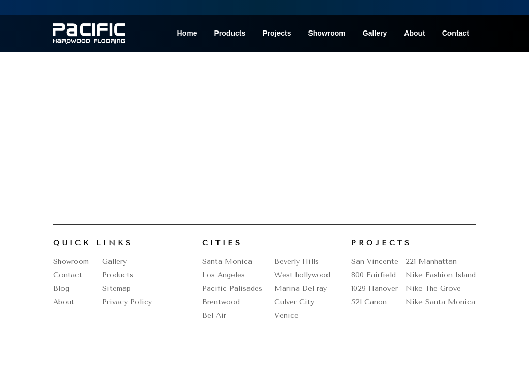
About (414, 33)
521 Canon (369, 302)
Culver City (294, 302)
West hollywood (302, 275)
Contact (455, 33)
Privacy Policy (127, 302)
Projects (276, 33)
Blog (61, 288)
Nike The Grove (433, 288)
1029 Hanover (374, 288)
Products (230, 33)
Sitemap (116, 288)
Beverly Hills (296, 261)
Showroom (326, 33)
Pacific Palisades (232, 288)
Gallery (375, 33)
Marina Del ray (300, 288)
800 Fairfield (373, 275)
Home (187, 33)
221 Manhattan (431, 261)
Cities (222, 243)
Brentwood (221, 302)
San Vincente (374, 261)
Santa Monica (227, 261)
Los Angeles (223, 275)
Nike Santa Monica (440, 302)
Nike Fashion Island (441, 275)
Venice (286, 315)
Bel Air (214, 315)
